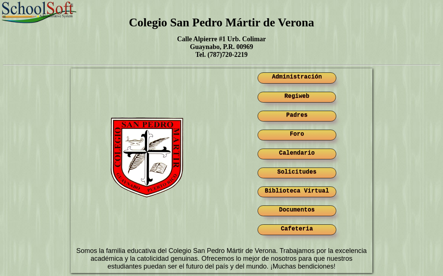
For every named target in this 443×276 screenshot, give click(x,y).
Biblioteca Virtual (297, 191)
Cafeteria (297, 228)
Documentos (297, 210)
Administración (297, 77)
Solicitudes (297, 172)
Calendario (297, 153)
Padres (297, 115)
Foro (297, 134)
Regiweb (296, 96)
